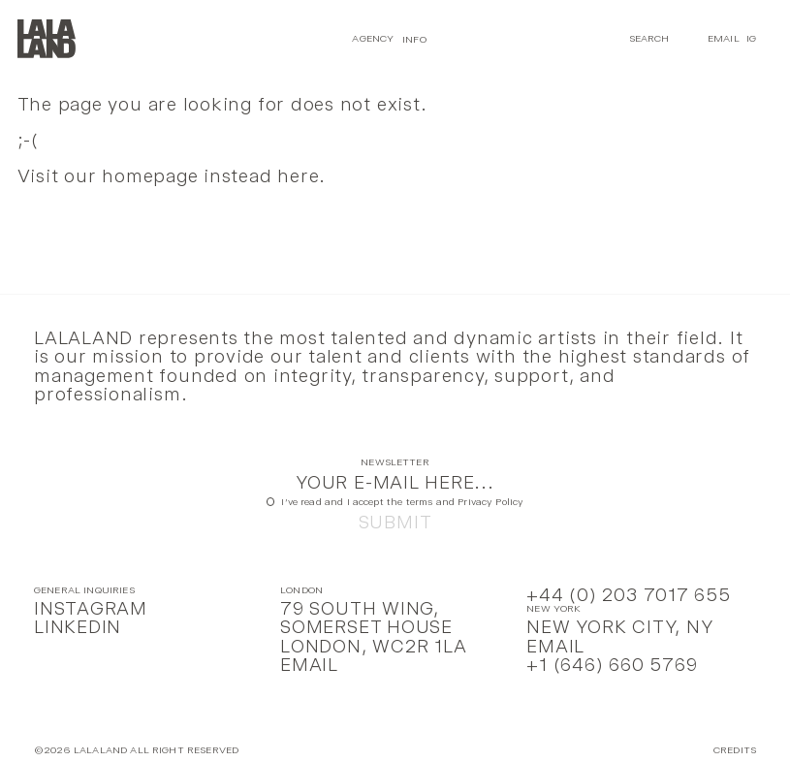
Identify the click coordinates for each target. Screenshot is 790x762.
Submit (395, 522)
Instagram (90, 608)
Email (724, 38)
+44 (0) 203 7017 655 (628, 595)
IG (751, 38)
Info (414, 38)
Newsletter (395, 463)
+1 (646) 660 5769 (611, 664)
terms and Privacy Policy (465, 501)
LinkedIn (77, 627)
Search (649, 38)
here (298, 176)
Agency (373, 38)
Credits (734, 751)
